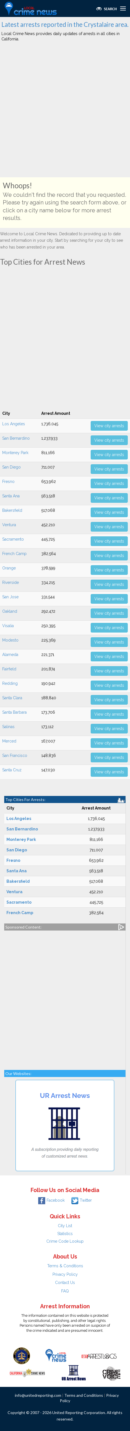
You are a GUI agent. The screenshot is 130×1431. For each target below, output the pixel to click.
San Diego (11, 467)
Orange (9, 568)
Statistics (65, 1233)
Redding (10, 683)
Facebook (51, 1200)
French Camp (14, 553)
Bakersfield (12, 510)
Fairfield (9, 669)
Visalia (8, 625)
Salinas (8, 726)
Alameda (10, 654)
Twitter (81, 1200)
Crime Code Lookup (65, 1241)
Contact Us (65, 1282)
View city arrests (109, 426)
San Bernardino (16, 438)
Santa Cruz (12, 770)
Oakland (9, 611)
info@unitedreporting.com (38, 1395)
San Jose (10, 597)
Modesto (10, 640)
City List (65, 1225)
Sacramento (13, 539)
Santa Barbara (14, 712)
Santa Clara (12, 698)
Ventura (9, 525)
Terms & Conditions (65, 1266)
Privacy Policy (65, 1274)
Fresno (8, 481)
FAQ (65, 1291)
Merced (9, 741)
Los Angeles (13, 424)
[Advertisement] (65, 111)
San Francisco (14, 755)
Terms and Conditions (83, 1395)
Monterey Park (15, 452)
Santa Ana (11, 496)
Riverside (10, 582)
